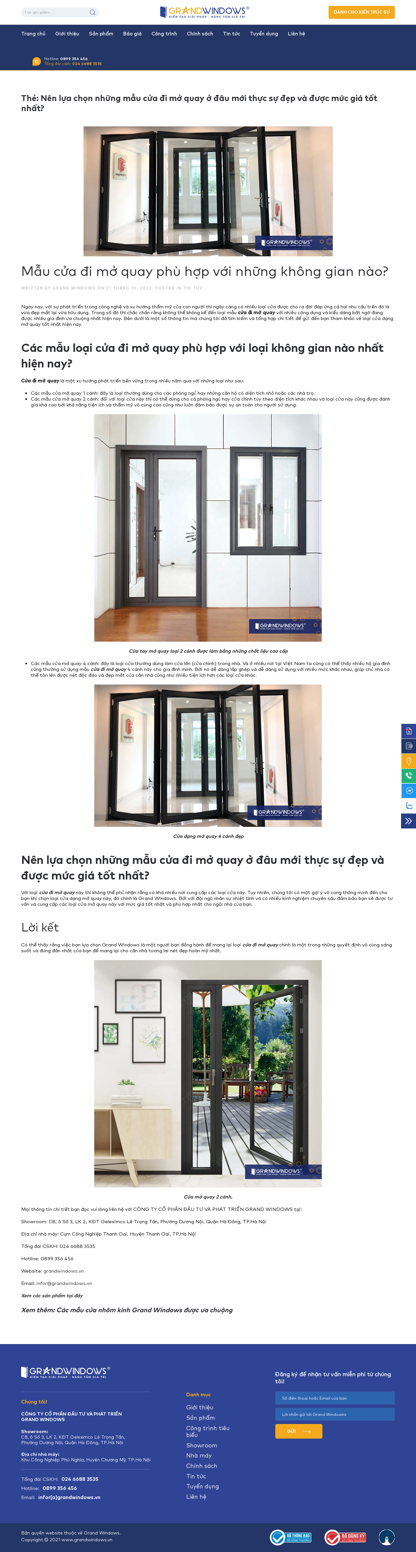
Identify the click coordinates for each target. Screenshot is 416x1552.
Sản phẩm (101, 33)
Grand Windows (74, 288)
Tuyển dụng (264, 33)
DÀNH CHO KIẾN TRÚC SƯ (362, 12)
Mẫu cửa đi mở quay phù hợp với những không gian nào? (204, 271)
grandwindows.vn (64, 1270)
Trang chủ (33, 33)
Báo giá (132, 33)
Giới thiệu (67, 33)
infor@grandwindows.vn (64, 1283)
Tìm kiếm (92, 12)
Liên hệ (296, 33)
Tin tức (231, 33)
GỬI (299, 1431)
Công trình (164, 33)
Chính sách (200, 33)
